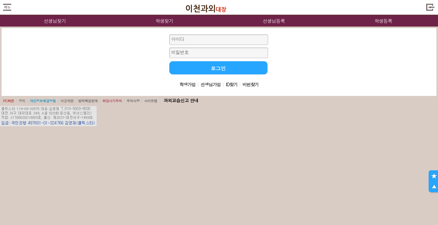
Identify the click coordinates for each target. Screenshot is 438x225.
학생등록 (383, 21)
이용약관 (67, 100)
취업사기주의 (112, 100)
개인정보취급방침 (43, 100)
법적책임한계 (88, 100)
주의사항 (133, 100)
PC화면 (8, 100)
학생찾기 (164, 21)
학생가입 (188, 84)
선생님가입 (210, 84)
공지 (22, 100)
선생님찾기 (55, 21)
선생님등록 (274, 21)
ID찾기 (231, 84)
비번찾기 (251, 84)
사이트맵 (150, 100)
